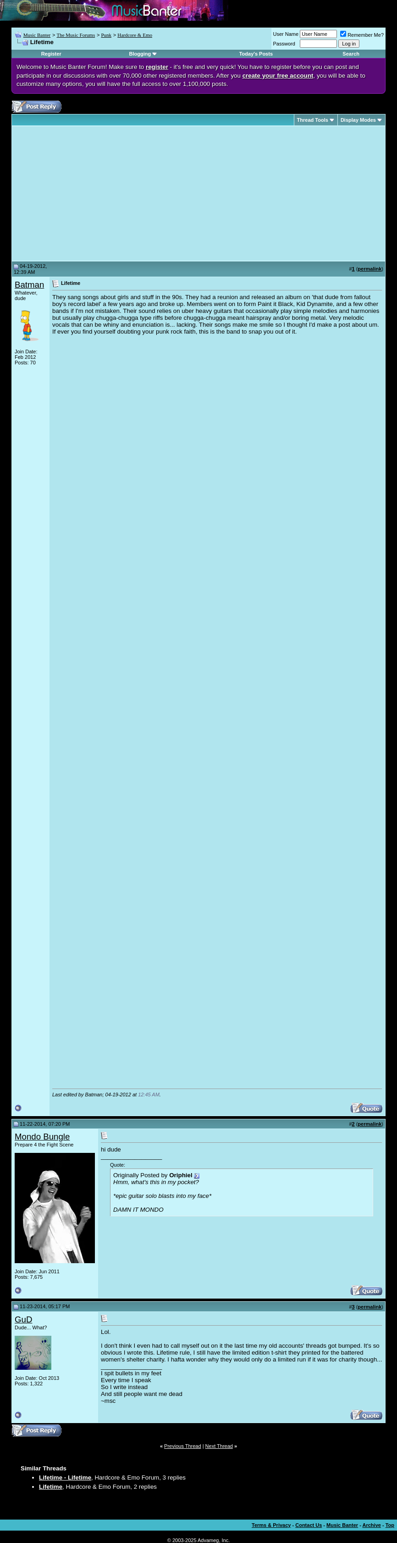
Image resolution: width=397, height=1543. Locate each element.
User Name (286, 34)
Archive (372, 1525)
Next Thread (219, 1446)
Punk (106, 35)
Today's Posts (256, 54)
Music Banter (37, 35)
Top (390, 1525)
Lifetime (50, 1486)
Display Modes (358, 120)
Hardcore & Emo (134, 35)
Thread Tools (312, 120)
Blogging (140, 54)
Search (350, 54)
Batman (29, 284)
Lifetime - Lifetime (65, 1477)
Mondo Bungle (42, 1136)
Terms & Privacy (271, 1525)
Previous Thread (182, 1446)
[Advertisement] (92, 193)
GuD (23, 1319)
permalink (369, 269)
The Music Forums (75, 35)
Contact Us (308, 1525)
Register (51, 54)
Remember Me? (362, 35)
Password (284, 43)
